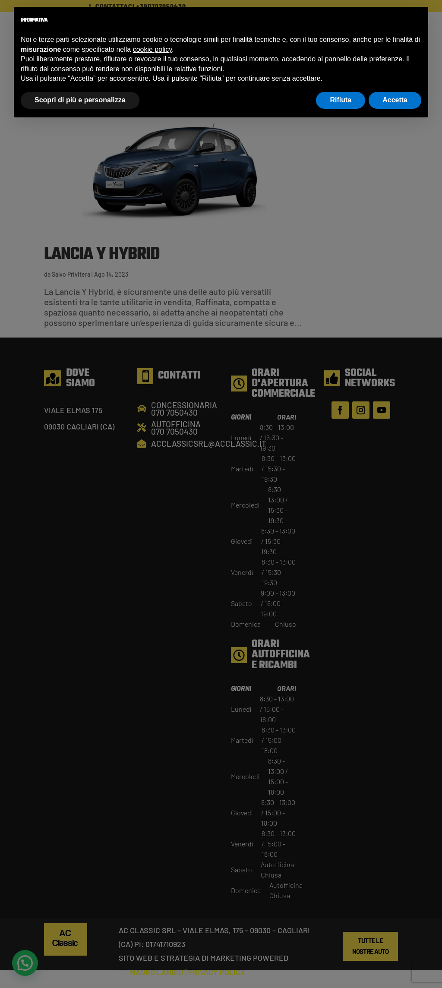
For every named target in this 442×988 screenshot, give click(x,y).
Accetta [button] (394, 100)
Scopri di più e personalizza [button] (80, 100)
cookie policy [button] (152, 49)
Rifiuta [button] (340, 100)
